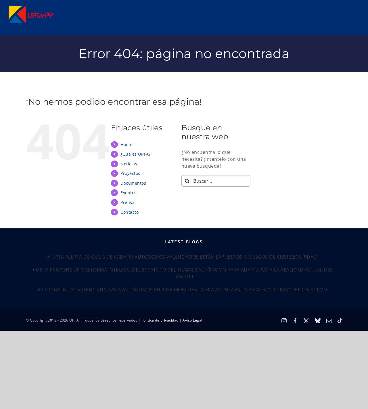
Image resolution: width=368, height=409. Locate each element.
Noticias (128, 164)
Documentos (133, 183)
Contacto (129, 212)
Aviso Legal (192, 320)
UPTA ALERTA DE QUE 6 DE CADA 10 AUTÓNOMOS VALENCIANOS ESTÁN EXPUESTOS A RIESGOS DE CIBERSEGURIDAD (184, 257)
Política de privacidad (160, 320)
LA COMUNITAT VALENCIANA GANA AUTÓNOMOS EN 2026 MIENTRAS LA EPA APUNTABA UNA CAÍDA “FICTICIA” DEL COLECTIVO (184, 289)
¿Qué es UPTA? (135, 154)
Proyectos (130, 173)
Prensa (127, 202)
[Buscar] (187, 181)
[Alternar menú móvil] (356, 9)
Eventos (128, 192)
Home (126, 144)
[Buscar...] (215, 181)
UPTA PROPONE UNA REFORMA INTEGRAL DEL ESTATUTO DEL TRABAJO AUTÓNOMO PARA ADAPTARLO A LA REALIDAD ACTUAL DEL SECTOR (184, 273)
